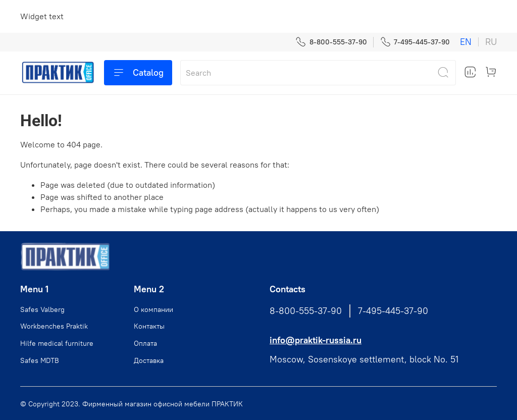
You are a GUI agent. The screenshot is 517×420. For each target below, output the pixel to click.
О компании (153, 309)
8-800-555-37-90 (331, 42)
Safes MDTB (39, 360)
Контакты (149, 326)
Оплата (145, 343)
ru (491, 41)
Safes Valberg (42, 309)
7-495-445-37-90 (415, 42)
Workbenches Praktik (54, 326)
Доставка (149, 360)
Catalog (138, 73)
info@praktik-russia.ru (315, 340)
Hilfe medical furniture (56, 343)
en (466, 41)
